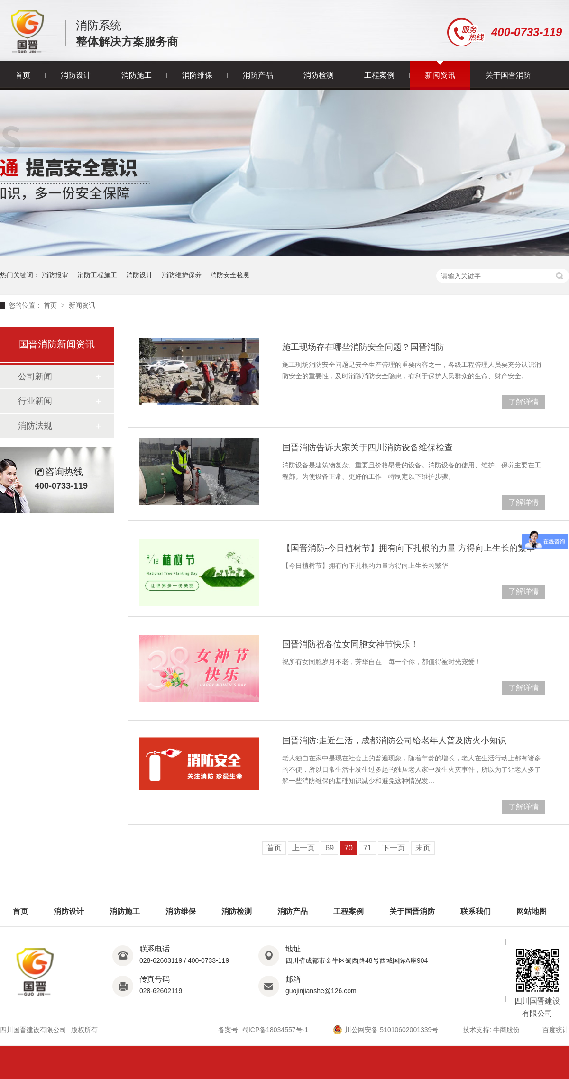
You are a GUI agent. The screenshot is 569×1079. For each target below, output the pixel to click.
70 (348, 848)
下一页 (393, 848)
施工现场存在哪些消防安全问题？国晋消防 (363, 347)
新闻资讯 (440, 75)
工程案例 (379, 75)
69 (329, 848)
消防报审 (55, 275)
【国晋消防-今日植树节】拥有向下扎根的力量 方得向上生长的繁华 (408, 548)
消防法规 (35, 425)
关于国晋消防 (508, 75)
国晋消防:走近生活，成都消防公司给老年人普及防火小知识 (394, 740)
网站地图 (531, 911)
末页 (423, 848)
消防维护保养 (182, 275)
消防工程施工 (97, 275)
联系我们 (475, 911)
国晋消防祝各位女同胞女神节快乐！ (350, 644)
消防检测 (318, 75)
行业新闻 (35, 401)
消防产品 (258, 75)
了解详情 (523, 402)
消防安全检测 (230, 275)
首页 (22, 75)
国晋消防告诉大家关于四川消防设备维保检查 (367, 447)
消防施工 (136, 75)
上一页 (303, 848)
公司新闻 (35, 376)
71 (367, 848)
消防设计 (76, 75)
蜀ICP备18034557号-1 (275, 1029)
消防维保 (197, 75)
